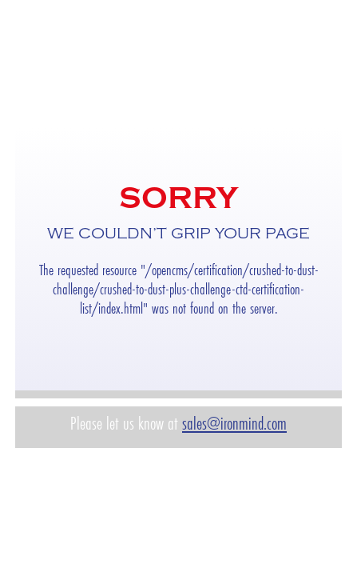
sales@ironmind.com (234, 423)
